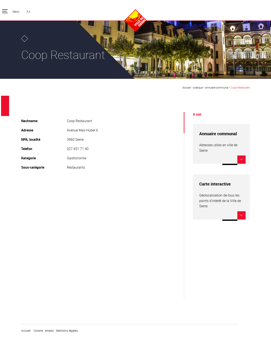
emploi (49, 330)
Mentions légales (67, 330)
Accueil (187, 87)
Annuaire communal (216, 87)
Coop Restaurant (240, 87)
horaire (38, 330)
